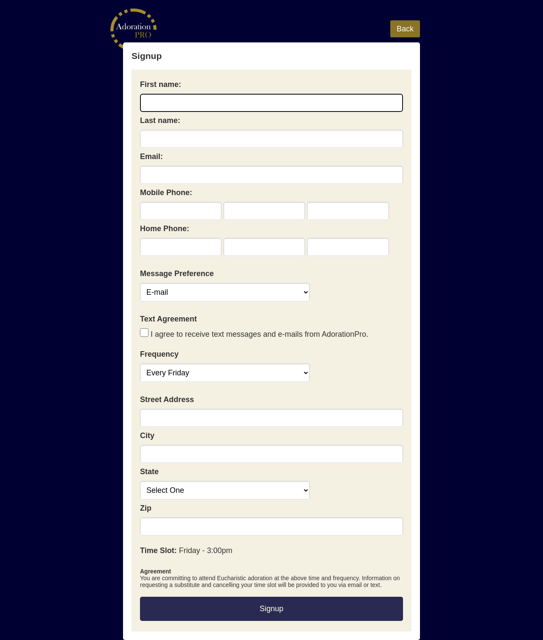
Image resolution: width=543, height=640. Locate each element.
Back (405, 29)
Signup (271, 608)
